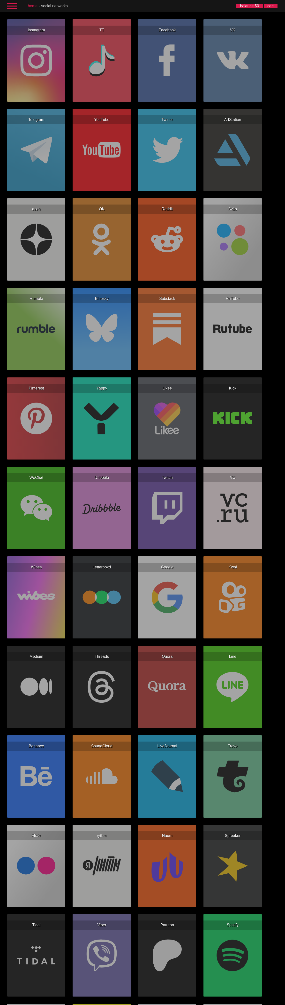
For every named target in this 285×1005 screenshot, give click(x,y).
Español (111, 1001)
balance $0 (249, 6)
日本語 (184, 1001)
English (101, 1001)
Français (133, 1001)
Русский (122, 1001)
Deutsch (143, 1001)
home (33, 6)
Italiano (154, 1001)
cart (270, 6)
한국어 (175, 1001)
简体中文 (164, 1001)
